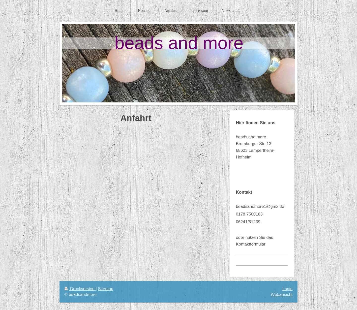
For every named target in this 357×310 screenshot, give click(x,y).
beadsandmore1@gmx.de (260, 206)
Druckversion (80, 288)
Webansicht (282, 294)
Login (287, 288)
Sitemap (105, 288)
